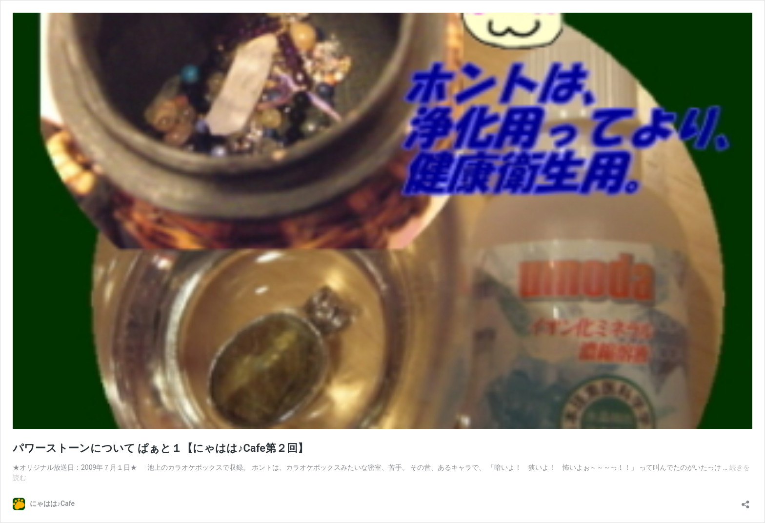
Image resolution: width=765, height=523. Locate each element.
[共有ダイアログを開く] (745, 501)
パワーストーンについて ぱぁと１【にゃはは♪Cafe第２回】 (160, 448)
